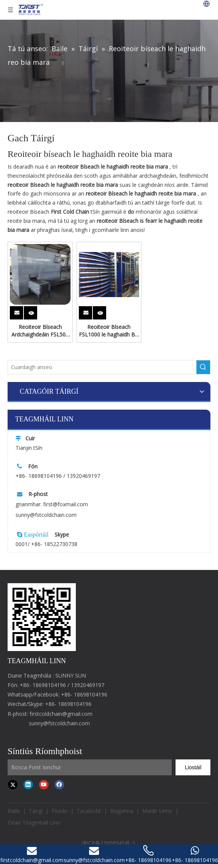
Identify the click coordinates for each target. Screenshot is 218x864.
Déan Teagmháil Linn (34, 822)
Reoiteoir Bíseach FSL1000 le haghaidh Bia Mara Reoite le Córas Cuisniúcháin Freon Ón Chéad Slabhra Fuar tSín (109, 330)
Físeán (59, 810)
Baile (14, 810)
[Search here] (102, 367)
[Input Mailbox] (90, 767)
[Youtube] (44, 784)
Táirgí (35, 810)
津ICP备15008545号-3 (109, 843)
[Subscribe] (193, 767)
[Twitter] (12, 784)
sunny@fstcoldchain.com (46, 514)
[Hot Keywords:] (203, 367)
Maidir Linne (157, 810)
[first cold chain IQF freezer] (42, 617)
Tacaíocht (89, 810)
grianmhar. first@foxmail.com (52, 504)
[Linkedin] (28, 784)
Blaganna (121, 810)
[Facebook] (59, 784)
